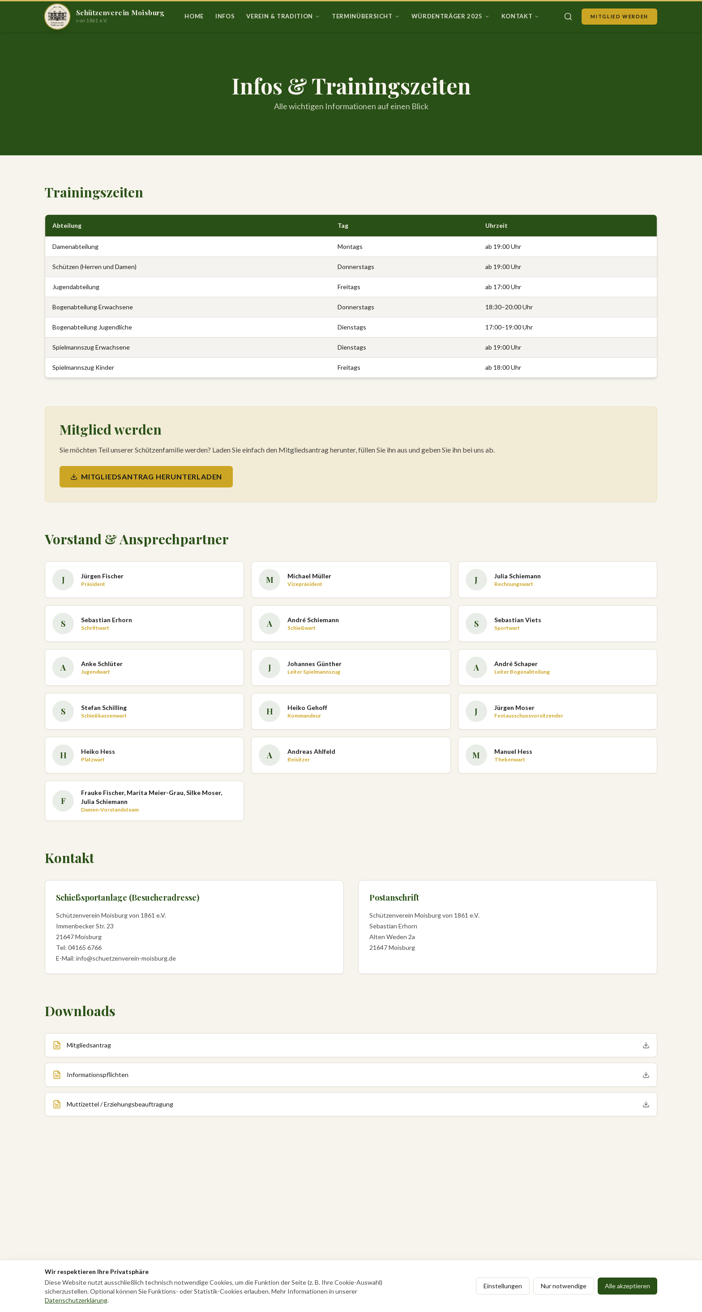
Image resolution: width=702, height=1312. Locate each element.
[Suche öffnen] (568, 17)
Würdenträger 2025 (450, 16)
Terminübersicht (366, 16)
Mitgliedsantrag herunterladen (146, 476)
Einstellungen (503, 1286)
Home (194, 16)
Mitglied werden (619, 16)
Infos (225, 16)
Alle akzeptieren (627, 1286)
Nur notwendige (563, 1286)
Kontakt (520, 16)
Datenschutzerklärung (76, 1300)
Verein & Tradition (283, 16)
